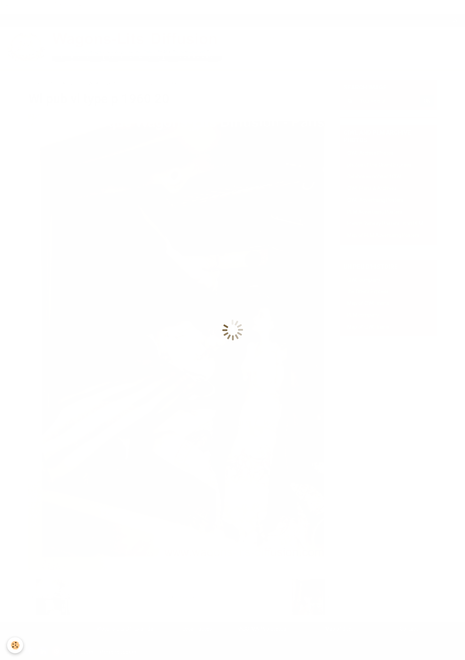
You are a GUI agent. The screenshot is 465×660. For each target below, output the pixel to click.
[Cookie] (15, 645)
